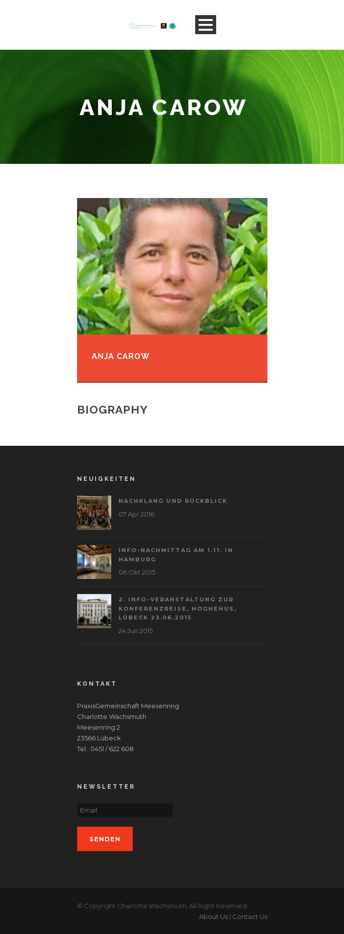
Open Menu (205, 24)
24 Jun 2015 (136, 631)
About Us (213, 916)
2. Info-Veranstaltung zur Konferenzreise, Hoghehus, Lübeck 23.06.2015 (178, 608)
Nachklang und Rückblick (173, 500)
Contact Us (249, 916)
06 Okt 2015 (137, 572)
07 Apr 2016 (136, 514)
